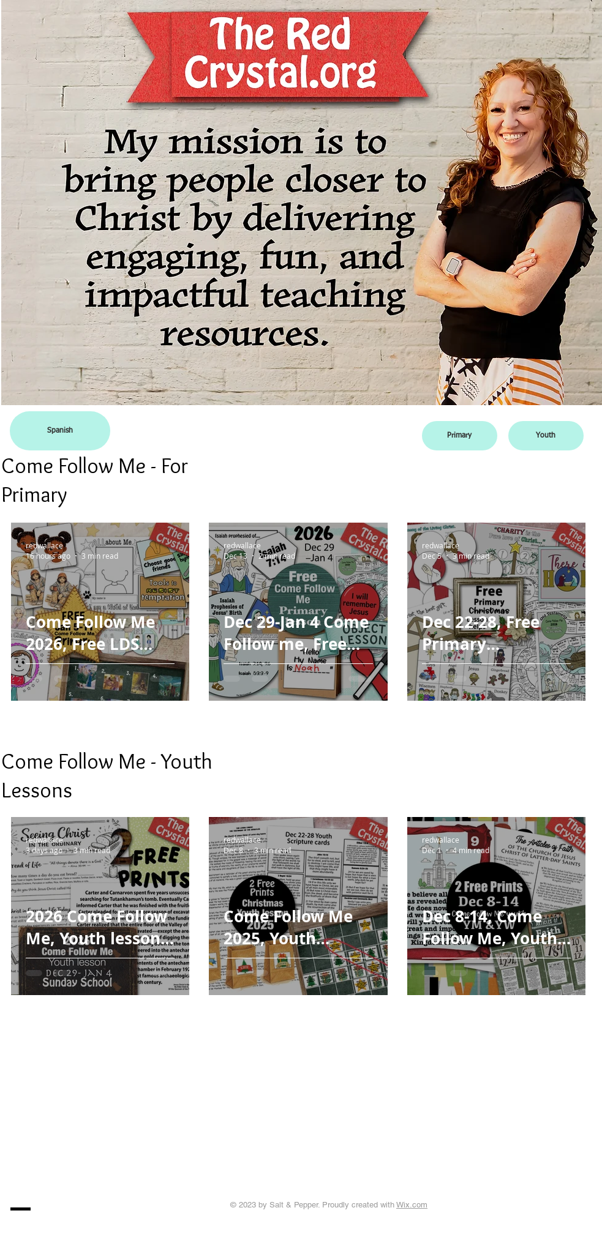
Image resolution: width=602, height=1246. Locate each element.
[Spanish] (60, 430)
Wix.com (411, 1204)
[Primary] (459, 435)
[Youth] (546, 435)
